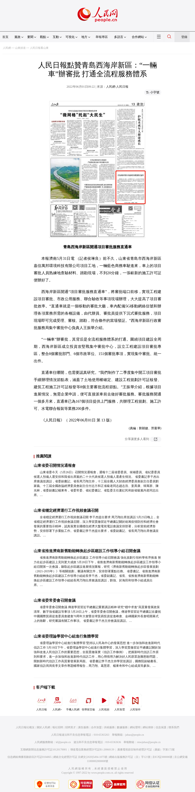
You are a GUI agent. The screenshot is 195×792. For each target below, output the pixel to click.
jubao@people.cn (134, 734)
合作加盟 (96, 727)
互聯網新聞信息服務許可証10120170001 (43, 749)
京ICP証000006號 (162, 757)
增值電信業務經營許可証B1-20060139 (92, 749)
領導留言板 (88, 702)
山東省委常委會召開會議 (55, 600)
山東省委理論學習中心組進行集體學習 (66, 636)
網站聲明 (135, 727)
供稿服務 (109, 727)
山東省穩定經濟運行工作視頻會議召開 (66, 510)
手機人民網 (72, 702)
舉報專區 (102, 37)
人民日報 (41, 702)
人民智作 (135, 702)
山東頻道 (20, 47)
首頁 (5, 37)
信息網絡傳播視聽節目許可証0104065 (29, 757)
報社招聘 (57, 727)
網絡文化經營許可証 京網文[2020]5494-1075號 (80, 757)
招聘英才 (70, 727)
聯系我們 (174, 727)
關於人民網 (43, 727)
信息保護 (161, 727)
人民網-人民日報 (117, 86)
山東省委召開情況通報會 (55, 465)
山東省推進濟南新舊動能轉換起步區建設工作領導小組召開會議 (87, 551)
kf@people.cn (63, 742)
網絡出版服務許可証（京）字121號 (129, 757)
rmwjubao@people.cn (149, 742)
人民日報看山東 (39, 47)
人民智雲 (119, 702)
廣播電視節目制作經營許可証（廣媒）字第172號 (146, 749)
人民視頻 (104, 702)
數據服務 (122, 727)
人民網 (7, 47)
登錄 (184, 37)
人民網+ (57, 702)
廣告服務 (83, 727)
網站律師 (148, 727)
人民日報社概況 (25, 727)
